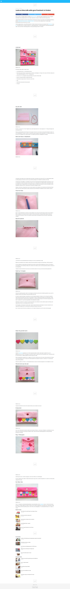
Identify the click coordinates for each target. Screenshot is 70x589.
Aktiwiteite (20, 8)
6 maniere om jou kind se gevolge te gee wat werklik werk (29, 558)
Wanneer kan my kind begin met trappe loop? (27, 548)
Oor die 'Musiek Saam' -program (25, 523)
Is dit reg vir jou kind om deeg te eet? (26, 515)
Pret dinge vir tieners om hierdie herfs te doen (27, 574)
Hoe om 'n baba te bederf (24, 562)
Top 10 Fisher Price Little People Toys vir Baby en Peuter (29, 511)
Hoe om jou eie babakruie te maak (26, 570)
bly (16, 25)
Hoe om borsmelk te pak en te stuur (26, 552)
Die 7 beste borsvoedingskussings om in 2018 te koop (28, 546)
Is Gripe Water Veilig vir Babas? (25, 566)
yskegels (41, 504)
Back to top (35, 584)
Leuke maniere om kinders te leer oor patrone (27, 519)
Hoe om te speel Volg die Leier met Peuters (27, 527)
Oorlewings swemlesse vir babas (25, 542)
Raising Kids (17, 8)
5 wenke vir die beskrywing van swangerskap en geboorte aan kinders (31, 538)
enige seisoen (34, 16)
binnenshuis (50, 24)
